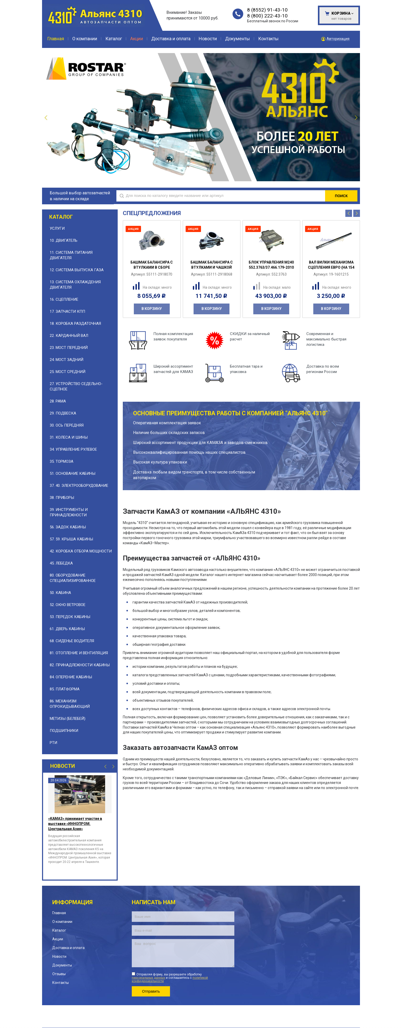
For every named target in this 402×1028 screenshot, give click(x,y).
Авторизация (338, 39)
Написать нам (154, 902)
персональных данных (148, 978)
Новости (62, 766)
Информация (72, 902)
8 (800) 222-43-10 (267, 16)
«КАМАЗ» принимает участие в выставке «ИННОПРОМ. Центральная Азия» (75, 824)
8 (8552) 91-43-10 (267, 10)
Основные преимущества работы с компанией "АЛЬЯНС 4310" (230, 413)
